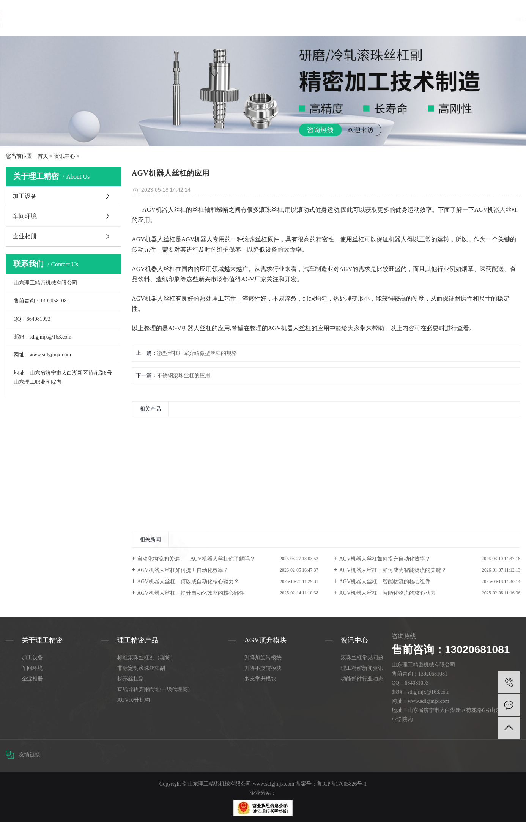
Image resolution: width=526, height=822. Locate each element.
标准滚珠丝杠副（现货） (146, 657)
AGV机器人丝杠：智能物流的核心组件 (384, 581)
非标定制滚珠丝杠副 (141, 668)
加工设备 (25, 196)
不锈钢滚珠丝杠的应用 (183, 375)
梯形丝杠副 (130, 679)
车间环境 (25, 216)
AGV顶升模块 (208, 20)
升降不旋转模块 (263, 668)
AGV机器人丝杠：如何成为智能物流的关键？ (392, 570)
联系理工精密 (393, 20)
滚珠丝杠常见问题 (362, 657)
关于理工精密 (250, 20)
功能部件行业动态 (362, 679)
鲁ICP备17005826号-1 (342, 784)
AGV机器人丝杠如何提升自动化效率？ (384, 559)
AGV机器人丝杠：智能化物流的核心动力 (387, 593)
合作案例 (315, 20)
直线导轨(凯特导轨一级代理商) (153, 689)
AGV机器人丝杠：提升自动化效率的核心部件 (190, 593)
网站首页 (130, 20)
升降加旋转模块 (263, 657)
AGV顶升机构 (133, 700)
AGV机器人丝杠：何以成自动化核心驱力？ (188, 581)
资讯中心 (286, 20)
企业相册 (25, 236)
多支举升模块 (260, 679)
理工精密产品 (166, 20)
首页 (43, 156)
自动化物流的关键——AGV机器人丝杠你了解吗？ (196, 559)
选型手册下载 (351, 20)
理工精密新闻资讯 (362, 668)
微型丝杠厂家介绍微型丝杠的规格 (197, 353)
